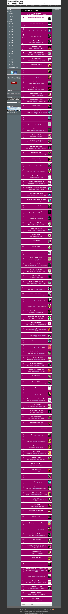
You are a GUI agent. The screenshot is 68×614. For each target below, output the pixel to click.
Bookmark (24, 604)
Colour (37, 218)
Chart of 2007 (11, 51)
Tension (37, 447)
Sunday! (37, 471)
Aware (38, 236)
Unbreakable (37, 83)
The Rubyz (38, 136)
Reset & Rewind (37, 418)
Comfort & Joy (37, 512)
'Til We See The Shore (37, 582)
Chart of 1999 (11, 64)
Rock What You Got (38, 206)
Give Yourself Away (37, 424)
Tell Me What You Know (38, 365)
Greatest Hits (37, 124)
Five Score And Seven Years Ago (39, 335)
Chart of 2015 (11, 39)
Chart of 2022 (11, 28)
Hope (37, 523)
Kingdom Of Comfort (37, 54)
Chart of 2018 (11, 34)
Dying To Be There (37, 400)
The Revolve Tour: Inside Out (38, 453)
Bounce (37, 177)
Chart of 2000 (11, 62)
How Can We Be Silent (37, 283)
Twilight (37, 212)
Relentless (38, 77)
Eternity (35, 253)
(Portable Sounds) (37, 107)
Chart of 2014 (11, 40)
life (26, 5)
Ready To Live (35, 101)
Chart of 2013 (11, 42)
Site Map (45, 609)
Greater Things (37, 89)
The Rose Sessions (38, 347)
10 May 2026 (11, 16)
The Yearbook (38, 377)
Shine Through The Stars (38, 259)
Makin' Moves (37, 248)
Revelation (37, 48)
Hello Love (38, 24)
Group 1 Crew (38, 71)
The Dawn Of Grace (37, 359)
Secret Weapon (37, 459)
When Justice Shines (38, 371)
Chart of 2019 (11, 32)
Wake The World (36, 383)
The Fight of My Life (36, 148)
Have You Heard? (37, 242)
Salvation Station (38, 224)
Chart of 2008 (11, 50)
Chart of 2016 (11, 37)
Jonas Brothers (37, 300)
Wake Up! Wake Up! (38, 435)
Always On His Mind (35, 265)
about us (49, 5)
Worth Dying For (36, 588)
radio (14, 5)
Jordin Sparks (38, 19)
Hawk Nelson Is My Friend (38, 406)
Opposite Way (37, 159)
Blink (38, 482)
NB (37, 388)
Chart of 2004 (11, 56)
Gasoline (38, 36)
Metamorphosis (36, 488)
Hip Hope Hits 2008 (38, 529)
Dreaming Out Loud (37, 30)
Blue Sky (37, 506)
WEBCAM (45, 1)
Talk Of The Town (37, 60)
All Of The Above (37, 230)
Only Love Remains (37, 154)
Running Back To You (36, 329)
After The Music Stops (38, 141)
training (32, 5)
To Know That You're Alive (38, 130)
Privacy (42, 609)
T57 (35, 564)
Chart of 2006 (11, 53)
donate (56, 5)
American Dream (37, 535)
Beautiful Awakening (38, 476)
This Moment (37, 189)
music (20, 5)
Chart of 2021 (11, 29)
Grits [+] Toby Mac (45, 3)
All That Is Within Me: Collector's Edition (39, 112)
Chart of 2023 (11, 26)
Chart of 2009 (11, 48)
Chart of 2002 (11, 59)
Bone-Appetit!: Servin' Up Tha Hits (39, 540)
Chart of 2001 (11, 61)
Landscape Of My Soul (36, 494)
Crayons (37, 312)
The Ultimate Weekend (38, 289)
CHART (49, 1)
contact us (40, 5)
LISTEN (41, 1)
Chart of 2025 (11, 23)
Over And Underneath (37, 118)
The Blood (38, 165)
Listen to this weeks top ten (13, 67)
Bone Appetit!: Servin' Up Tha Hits (39, 499)
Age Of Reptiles (37, 271)
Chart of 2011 (11, 45)
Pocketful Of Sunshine (37, 441)
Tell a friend (31, 604)
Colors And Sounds (38, 576)
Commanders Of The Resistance (38, 546)
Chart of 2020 (11, 31)
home (8, 5)
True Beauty (37, 394)
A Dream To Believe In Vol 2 (38, 66)
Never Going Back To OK (38, 353)
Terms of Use (50, 609)
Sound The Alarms (36, 324)
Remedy (37, 318)
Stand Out (37, 294)
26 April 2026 (11, 19)
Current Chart (11, 13)
